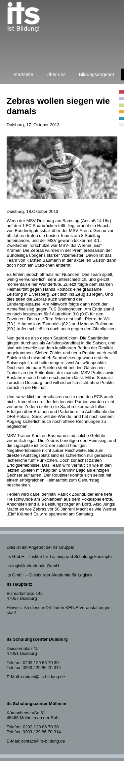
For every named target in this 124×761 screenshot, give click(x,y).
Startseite (23, 74)
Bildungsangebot (96, 74)
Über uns (55, 74)
